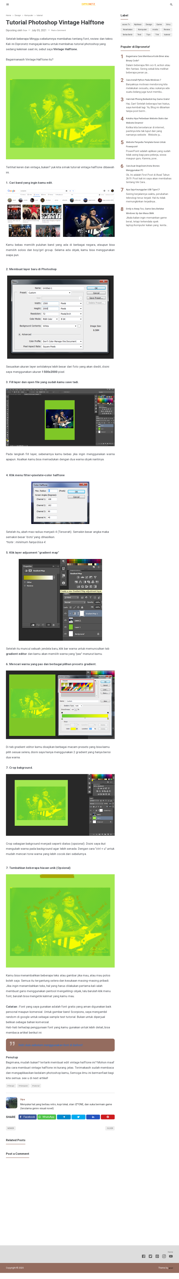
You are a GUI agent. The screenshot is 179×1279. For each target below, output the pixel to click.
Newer (12, 1133)
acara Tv (127, 25)
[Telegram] (67, 1120)
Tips (128, 46)
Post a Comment (62, 30)
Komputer (30, 1086)
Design (13, 1086)
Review (138, 39)
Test (167, 39)
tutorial (46, 1086)
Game (166, 25)
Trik (145, 46)
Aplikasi (141, 25)
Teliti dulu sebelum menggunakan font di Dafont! (52, 1045)
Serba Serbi (153, 39)
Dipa (23, 1101)
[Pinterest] (108, 1120)
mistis (126, 39)
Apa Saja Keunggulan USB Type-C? (148, 210)
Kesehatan (143, 32)
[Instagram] (164, 1263)
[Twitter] (50, 1120)
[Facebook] (28, 1120)
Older (108, 1133)
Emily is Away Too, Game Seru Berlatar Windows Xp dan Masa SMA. (146, 234)
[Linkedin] (94, 1120)
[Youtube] (171, 1263)
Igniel (170, 1274)
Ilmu (126, 32)
